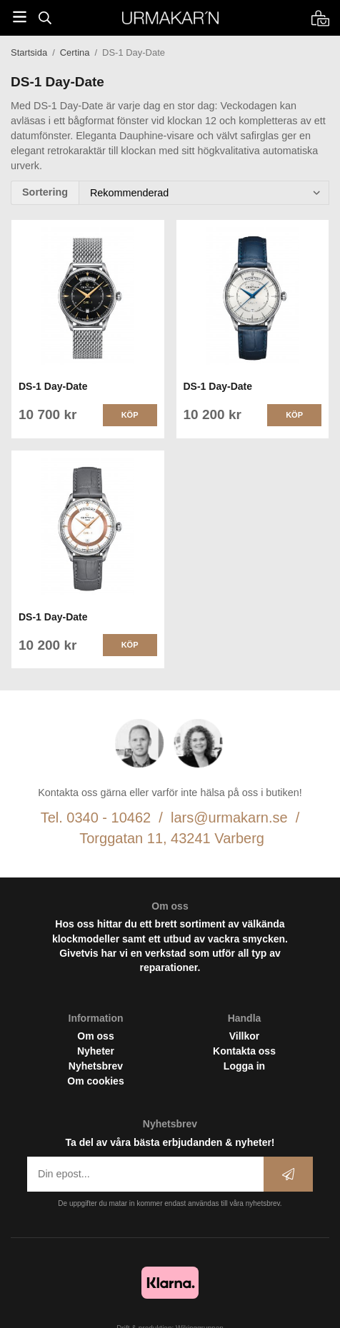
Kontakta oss (244, 1051)
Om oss (95, 1036)
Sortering (45, 192)
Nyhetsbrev (96, 1066)
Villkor (244, 1036)
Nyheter (95, 1051)
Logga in (244, 1066)
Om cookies (95, 1081)
